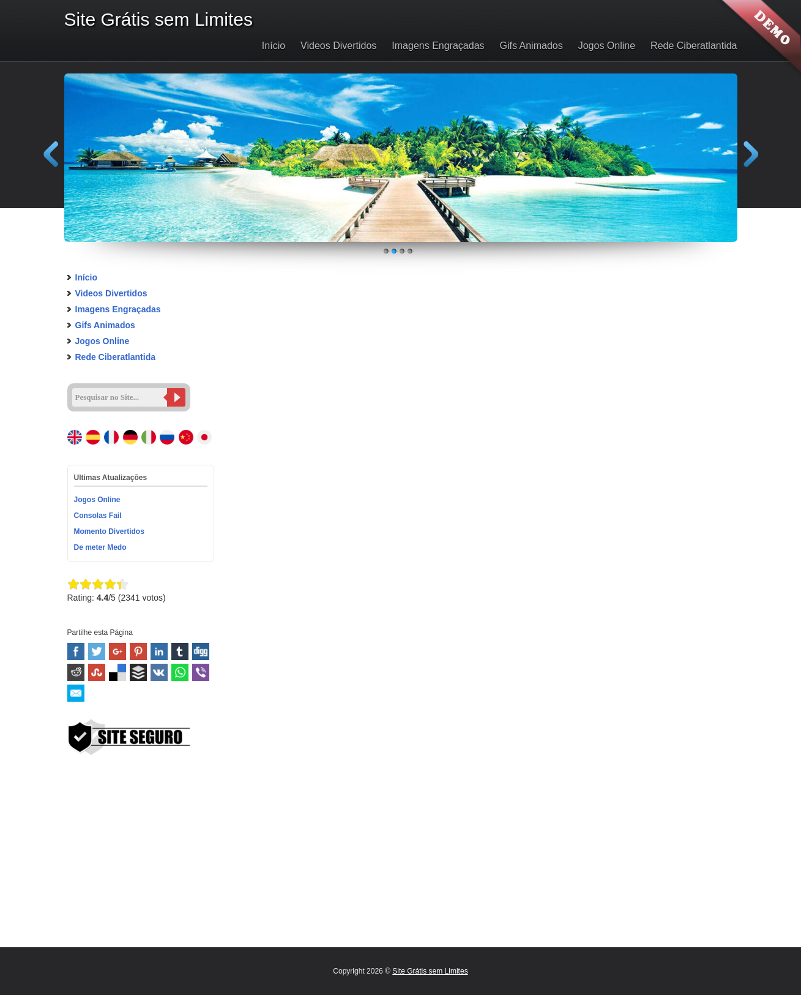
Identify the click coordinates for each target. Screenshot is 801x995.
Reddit (75, 672)
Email (75, 693)
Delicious (117, 672)
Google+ (117, 651)
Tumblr (179, 651)
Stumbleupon (96, 672)
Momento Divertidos (109, 531)
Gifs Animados (531, 45)
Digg (200, 651)
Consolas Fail (98, 515)
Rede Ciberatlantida (693, 45)
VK (159, 672)
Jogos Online (606, 45)
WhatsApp (179, 672)
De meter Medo (100, 547)
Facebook (75, 651)
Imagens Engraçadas (438, 45)
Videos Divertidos (338, 45)
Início (273, 45)
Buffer (138, 672)
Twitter (96, 651)
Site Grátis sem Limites (430, 971)
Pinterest (138, 651)
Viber (200, 672)
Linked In (159, 651)
